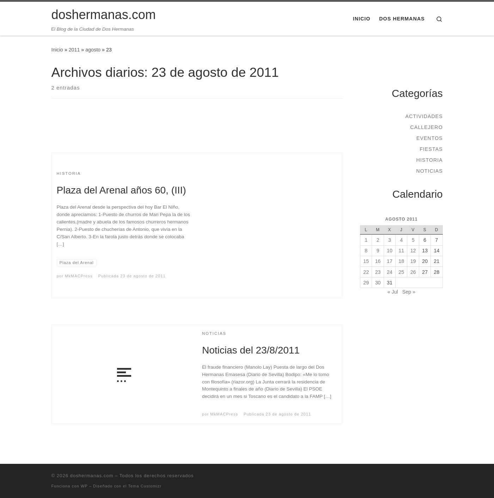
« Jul (393, 292)
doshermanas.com (92, 475)
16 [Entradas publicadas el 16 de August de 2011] (378, 261)
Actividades (424, 116)
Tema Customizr (144, 486)
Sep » (408, 292)
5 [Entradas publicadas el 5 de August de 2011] (413, 240)
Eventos (429, 138)
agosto (92, 50)
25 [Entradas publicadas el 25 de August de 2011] (401, 272)
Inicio (57, 50)
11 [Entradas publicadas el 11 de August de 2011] (401, 250)
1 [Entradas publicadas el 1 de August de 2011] (366, 240)
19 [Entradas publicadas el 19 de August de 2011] (413, 261)
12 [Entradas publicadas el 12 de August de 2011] (413, 250)
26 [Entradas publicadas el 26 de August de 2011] (413, 272)
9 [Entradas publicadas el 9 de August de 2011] (378, 250)
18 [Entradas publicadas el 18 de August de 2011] (401, 261)
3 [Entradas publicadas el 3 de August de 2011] (389, 240)
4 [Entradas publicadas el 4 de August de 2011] (401, 240)
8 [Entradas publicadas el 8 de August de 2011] (366, 250)
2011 (74, 50)
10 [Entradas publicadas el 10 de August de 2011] (389, 250)
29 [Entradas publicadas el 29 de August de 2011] (366, 282)
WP (84, 486)
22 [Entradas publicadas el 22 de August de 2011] (366, 272)
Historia (429, 160)
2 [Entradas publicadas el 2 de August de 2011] (378, 240)
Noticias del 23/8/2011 (251, 350)
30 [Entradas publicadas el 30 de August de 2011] (378, 282)
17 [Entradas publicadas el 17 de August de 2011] (389, 261)
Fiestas (431, 149)
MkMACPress (79, 276)
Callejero (426, 127)
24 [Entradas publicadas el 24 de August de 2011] (389, 272)
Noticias (429, 171)
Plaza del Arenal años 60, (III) (121, 190)
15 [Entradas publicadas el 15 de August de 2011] (366, 261)
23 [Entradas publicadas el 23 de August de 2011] (378, 272)
